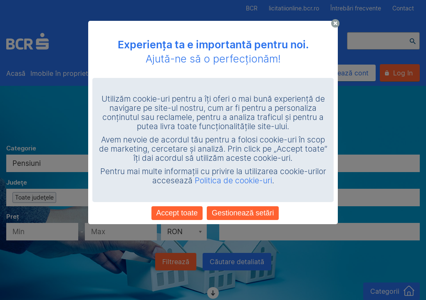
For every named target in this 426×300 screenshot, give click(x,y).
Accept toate (177, 213)
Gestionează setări (243, 213)
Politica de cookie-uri (233, 180)
